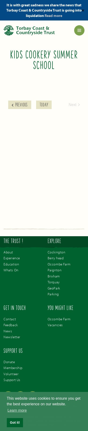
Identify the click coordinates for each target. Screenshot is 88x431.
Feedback (11, 325)
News (8, 331)
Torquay (54, 282)
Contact (10, 319)
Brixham (54, 276)
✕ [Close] (82, 10)
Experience (12, 258)
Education (11, 264)
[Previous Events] (19, 105)
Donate (9, 362)
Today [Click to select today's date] (44, 105)
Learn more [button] (17, 410)
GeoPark (54, 288)
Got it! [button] (15, 422)
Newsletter (12, 337)
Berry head (56, 258)
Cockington (56, 252)
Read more (53, 15)
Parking (53, 294)
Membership (13, 368)
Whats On (11, 270)
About (8, 252)
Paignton (55, 270)
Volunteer (11, 374)
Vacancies (55, 325)
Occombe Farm (59, 264)
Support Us (12, 380)
